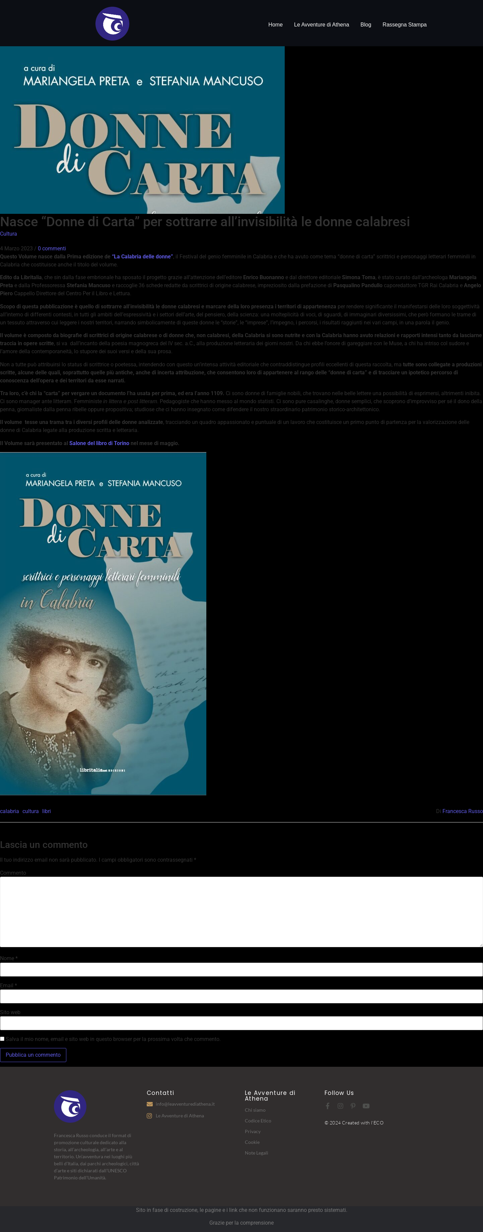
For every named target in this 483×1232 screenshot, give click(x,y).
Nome (9, 958)
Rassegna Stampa (405, 24)
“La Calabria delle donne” (142, 256)
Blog (365, 24)
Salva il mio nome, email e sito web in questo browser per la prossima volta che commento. (113, 1039)
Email (8, 985)
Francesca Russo (462, 811)
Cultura (8, 234)
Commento (13, 873)
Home (275, 24)
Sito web (10, 1012)
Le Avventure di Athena (321, 24)
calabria (9, 811)
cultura (30, 811)
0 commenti (52, 248)
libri (46, 811)
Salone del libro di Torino (99, 443)
